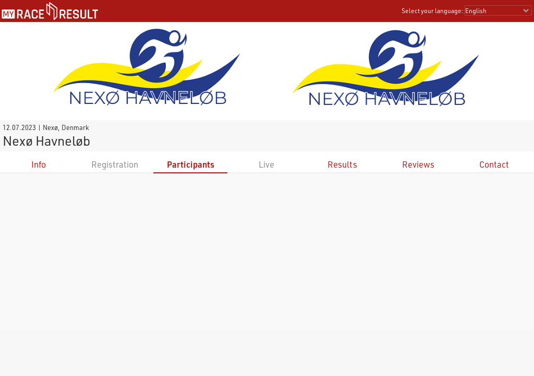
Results (342, 164)
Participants (190, 164)
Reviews (418, 164)
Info (38, 164)
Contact (494, 164)
